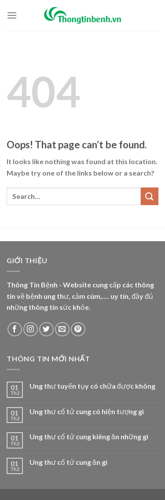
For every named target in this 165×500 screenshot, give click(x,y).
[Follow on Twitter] (46, 329)
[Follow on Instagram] (30, 329)
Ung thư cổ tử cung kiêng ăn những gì (88, 436)
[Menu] (12, 15)
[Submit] (149, 196)
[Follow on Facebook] (14, 329)
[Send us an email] (62, 329)
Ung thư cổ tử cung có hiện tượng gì (86, 411)
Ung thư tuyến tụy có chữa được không (92, 386)
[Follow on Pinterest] (78, 329)
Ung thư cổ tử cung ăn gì (68, 462)
